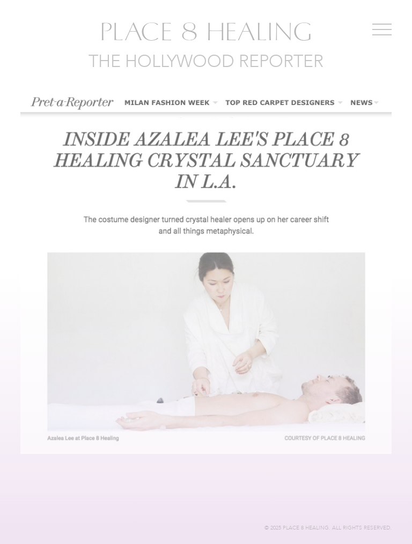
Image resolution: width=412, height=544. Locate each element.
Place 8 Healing (206, 32)
